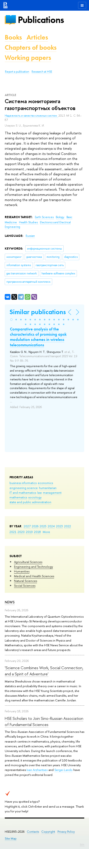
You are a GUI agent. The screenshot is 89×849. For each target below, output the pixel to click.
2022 (67, 526)
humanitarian (47, 488)
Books (13, 37)
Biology (60, 217)
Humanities (21, 571)
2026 (35, 526)
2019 (29, 532)
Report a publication (17, 72)
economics (45, 483)
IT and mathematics (22, 492)
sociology (35, 497)
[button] (11, 319)
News (10, 602)
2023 (59, 526)
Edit (82, 844)
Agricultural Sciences (28, 562)
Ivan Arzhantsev (37, 770)
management (52, 492)
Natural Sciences (25, 581)
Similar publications (37, 312)
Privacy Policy (66, 832)
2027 (27, 526)
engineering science (23, 488)
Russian (30, 236)
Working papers (28, 57)
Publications (41, 20)
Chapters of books (30, 47)
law (39, 492)
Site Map (11, 838)
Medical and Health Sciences (34, 576)
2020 (21, 532)
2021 (12, 532)
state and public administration (30, 502)
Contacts (33, 832)
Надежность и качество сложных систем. (31, 116)
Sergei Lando (63, 770)
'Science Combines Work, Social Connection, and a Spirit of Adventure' (44, 671)
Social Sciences (24, 585)
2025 (43, 526)
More (46, 532)
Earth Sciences (44, 217)
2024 (51, 526)
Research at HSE (42, 72)
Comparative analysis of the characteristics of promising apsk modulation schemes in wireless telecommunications (38, 336)
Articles (37, 37)
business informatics (23, 483)
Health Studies (28, 222)
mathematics (18, 497)
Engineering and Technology (33, 566)
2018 (37, 532)
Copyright (48, 832)
